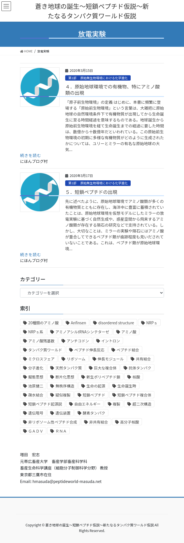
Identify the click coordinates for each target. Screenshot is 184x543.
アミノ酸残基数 (41, 340)
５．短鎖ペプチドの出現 (91, 192)
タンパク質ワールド (45, 350)
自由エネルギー (87, 404)
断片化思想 (64, 377)
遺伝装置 (62, 413)
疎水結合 (35, 395)
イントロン (110, 340)
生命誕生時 (126, 386)
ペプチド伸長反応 (89, 350)
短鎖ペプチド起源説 (45, 404)
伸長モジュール (111, 359)
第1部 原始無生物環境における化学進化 (98, 78)
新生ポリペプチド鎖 (103, 377)
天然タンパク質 (68, 368)
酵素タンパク (94, 413)
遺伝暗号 (35, 413)
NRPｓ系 (35, 331)
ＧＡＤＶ (35, 431)
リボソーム (76, 359)
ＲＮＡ (61, 431)
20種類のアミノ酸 (43, 322)
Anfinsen (78, 322)
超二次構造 (141, 404)
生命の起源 (95, 386)
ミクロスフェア (41, 359)
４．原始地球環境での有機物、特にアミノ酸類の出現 (112, 89)
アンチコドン (78, 340)
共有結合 (143, 359)
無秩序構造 (64, 386)
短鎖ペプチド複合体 (134, 395)
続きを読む (30, 155)
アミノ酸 (128, 331)
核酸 (136, 377)
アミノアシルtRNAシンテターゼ (82, 331)
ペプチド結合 (128, 350)
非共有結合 (98, 422)
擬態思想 (35, 377)
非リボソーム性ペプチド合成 (52, 422)
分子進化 (35, 368)
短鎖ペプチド (94, 395)
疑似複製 (62, 395)
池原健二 (35, 386)
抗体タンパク (140, 368)
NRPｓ (151, 322)
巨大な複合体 (105, 368)
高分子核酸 (129, 422)
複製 (117, 404)
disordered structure (116, 322)
